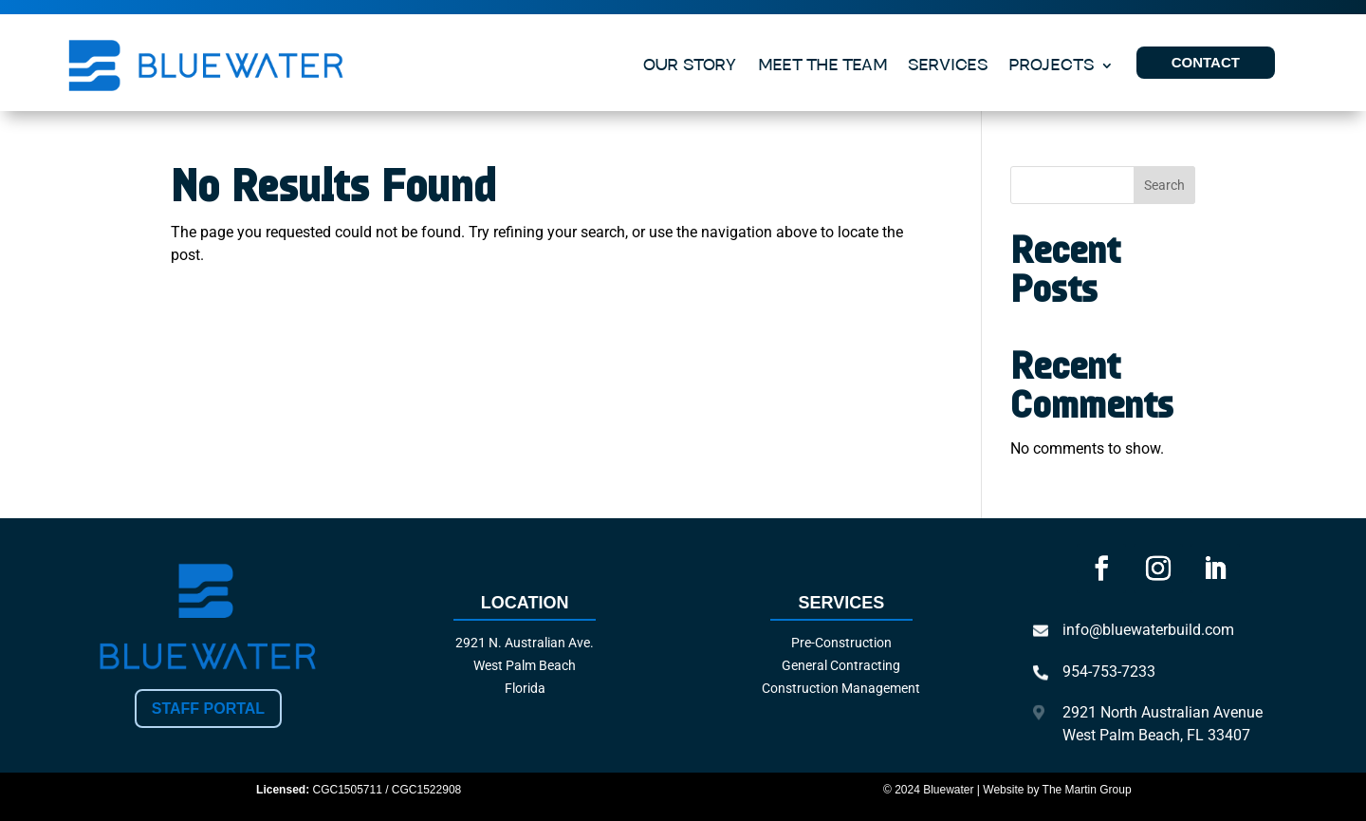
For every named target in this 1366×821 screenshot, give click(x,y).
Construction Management (841, 688)
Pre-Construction (841, 642)
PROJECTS (1052, 65)
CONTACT (1206, 62)
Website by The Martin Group (1057, 789)
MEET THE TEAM (823, 65)
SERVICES (948, 65)
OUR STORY (690, 65)
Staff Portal (208, 708)
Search (1164, 185)
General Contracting (841, 665)
